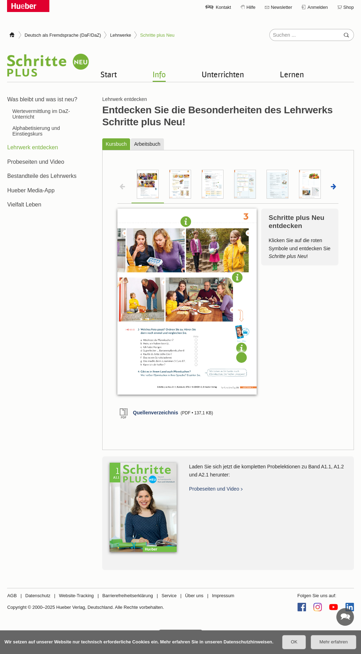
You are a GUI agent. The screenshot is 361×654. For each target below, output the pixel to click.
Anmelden (317, 7)
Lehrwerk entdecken (32, 147)
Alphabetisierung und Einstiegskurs (36, 131)
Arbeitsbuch (147, 144)
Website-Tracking (76, 595)
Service (169, 595)
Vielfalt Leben (24, 205)
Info (159, 74)
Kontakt (223, 7)
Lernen (292, 74)
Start (108, 74)
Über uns (194, 595)
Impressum (223, 595)
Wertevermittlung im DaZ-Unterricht (41, 114)
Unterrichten (223, 74)
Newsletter (281, 7)
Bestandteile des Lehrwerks (42, 176)
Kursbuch (115, 144)
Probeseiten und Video (35, 162)
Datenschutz (37, 595)
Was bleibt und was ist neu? (42, 99)
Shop (348, 7)
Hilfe (251, 7)
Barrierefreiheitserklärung (127, 595)
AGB (12, 595)
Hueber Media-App (30, 190)
